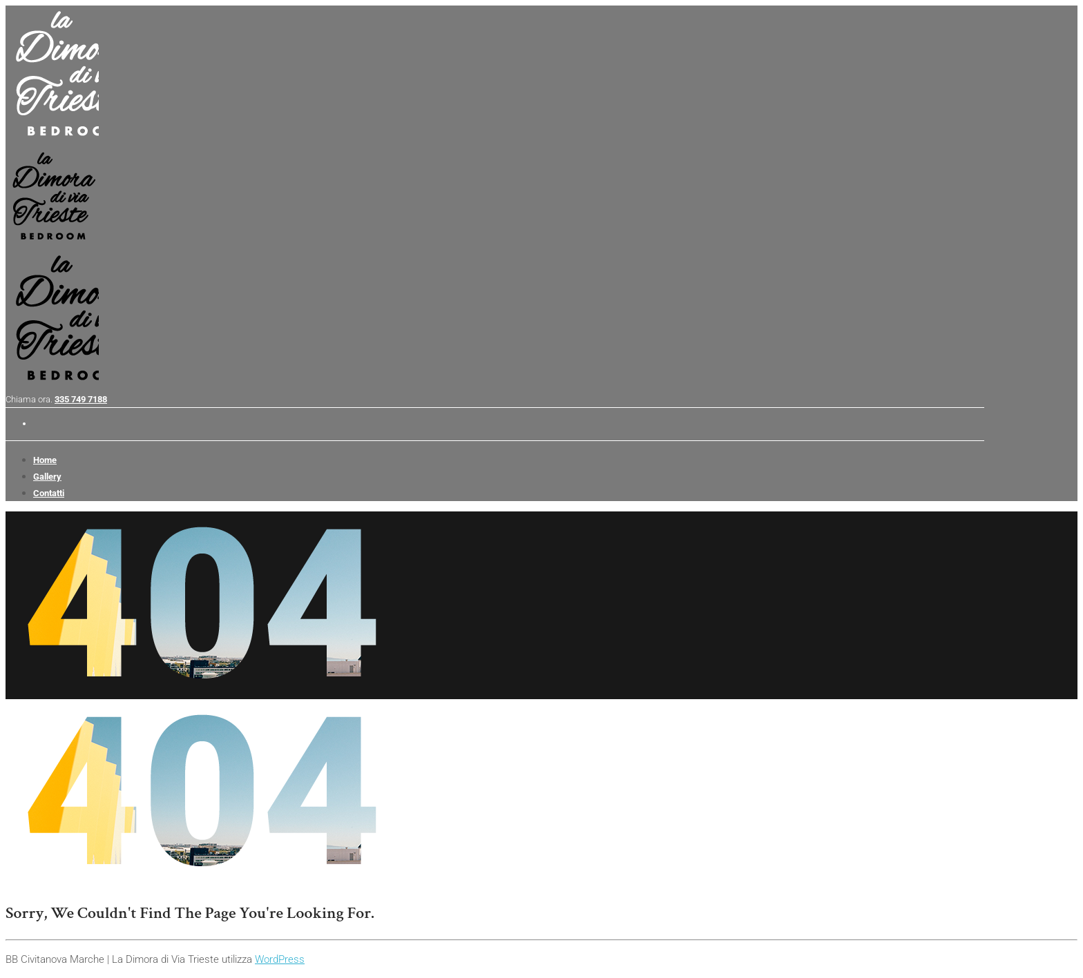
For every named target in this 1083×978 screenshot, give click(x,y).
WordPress (280, 959)
